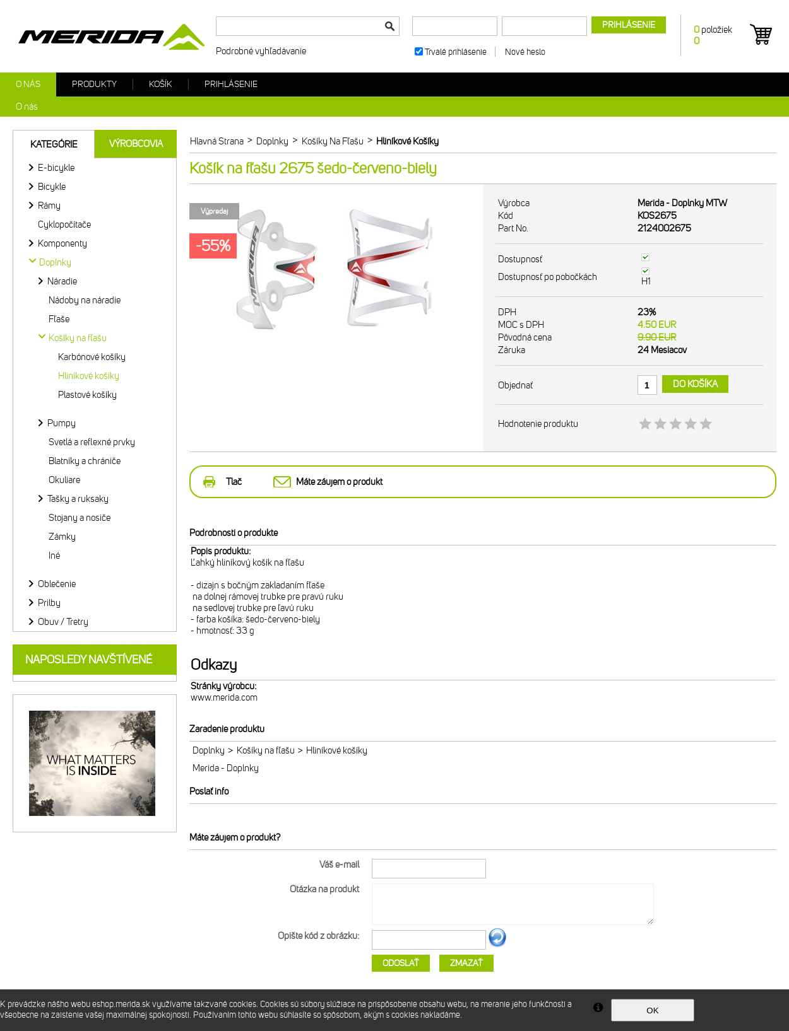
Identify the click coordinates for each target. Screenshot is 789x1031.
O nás (28, 84)
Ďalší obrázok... (497, 945)
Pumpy (61, 423)
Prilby (49, 603)
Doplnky (209, 750)
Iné (54, 555)
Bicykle (52, 186)
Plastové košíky (87, 394)
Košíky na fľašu (266, 750)
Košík (160, 84)
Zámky (62, 536)
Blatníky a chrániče (85, 461)
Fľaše (59, 319)
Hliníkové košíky (88, 376)
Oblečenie (57, 584)
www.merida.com (224, 697)
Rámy (49, 205)
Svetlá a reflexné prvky (92, 442)
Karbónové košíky (92, 357)
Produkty (94, 84)
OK (652, 1010)
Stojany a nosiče (79, 517)
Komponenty (62, 243)
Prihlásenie (231, 84)
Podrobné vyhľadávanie (261, 51)
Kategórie (54, 144)
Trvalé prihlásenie (456, 52)
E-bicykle (56, 167)
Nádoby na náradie (85, 300)
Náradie (62, 281)
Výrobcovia (136, 143)
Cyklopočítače (64, 224)
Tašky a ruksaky (78, 498)
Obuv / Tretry (63, 621)
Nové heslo (525, 52)
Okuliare (64, 480)
